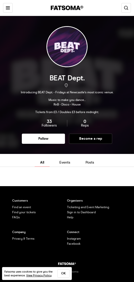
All (42, 162)
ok (63, 273)
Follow (43, 138)
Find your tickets (24, 212)
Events (64, 162)
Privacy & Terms (23, 238)
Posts (90, 162)
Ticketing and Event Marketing (88, 207)
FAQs (16, 217)
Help (70, 217)
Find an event (21, 207)
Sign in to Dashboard (81, 212)
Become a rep (90, 138)
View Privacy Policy (39, 275)
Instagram (74, 238)
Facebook (73, 243)
